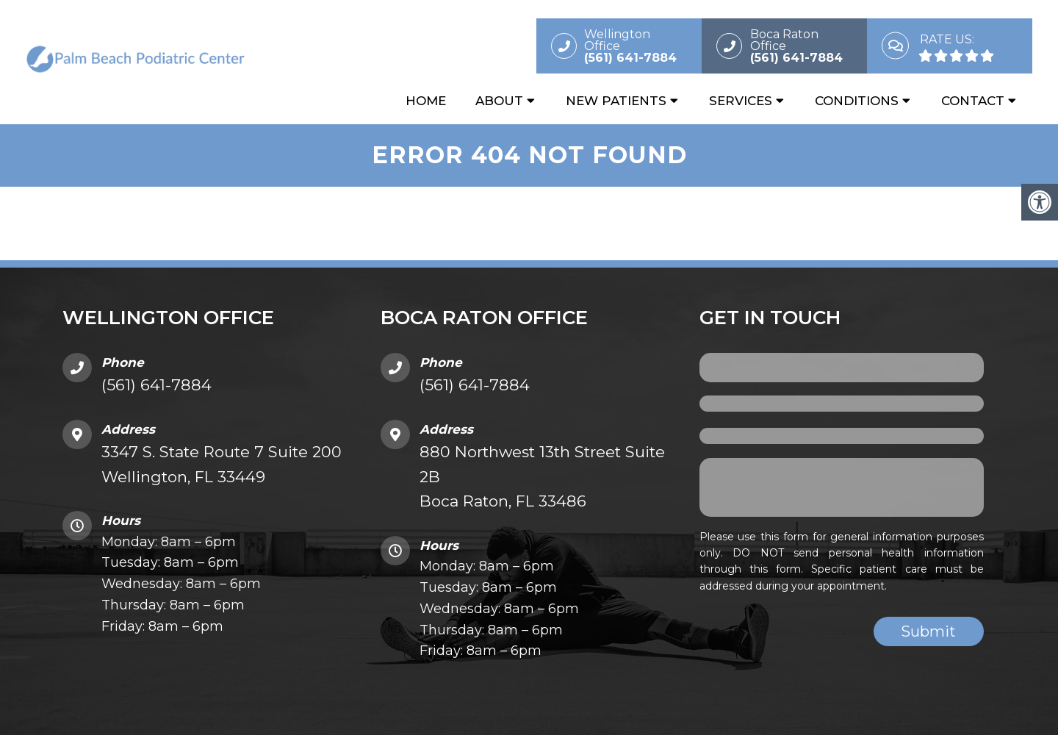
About (499, 100)
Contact (972, 100)
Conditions (857, 100)
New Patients (616, 100)
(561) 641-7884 (156, 385)
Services (740, 100)
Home (426, 100)
